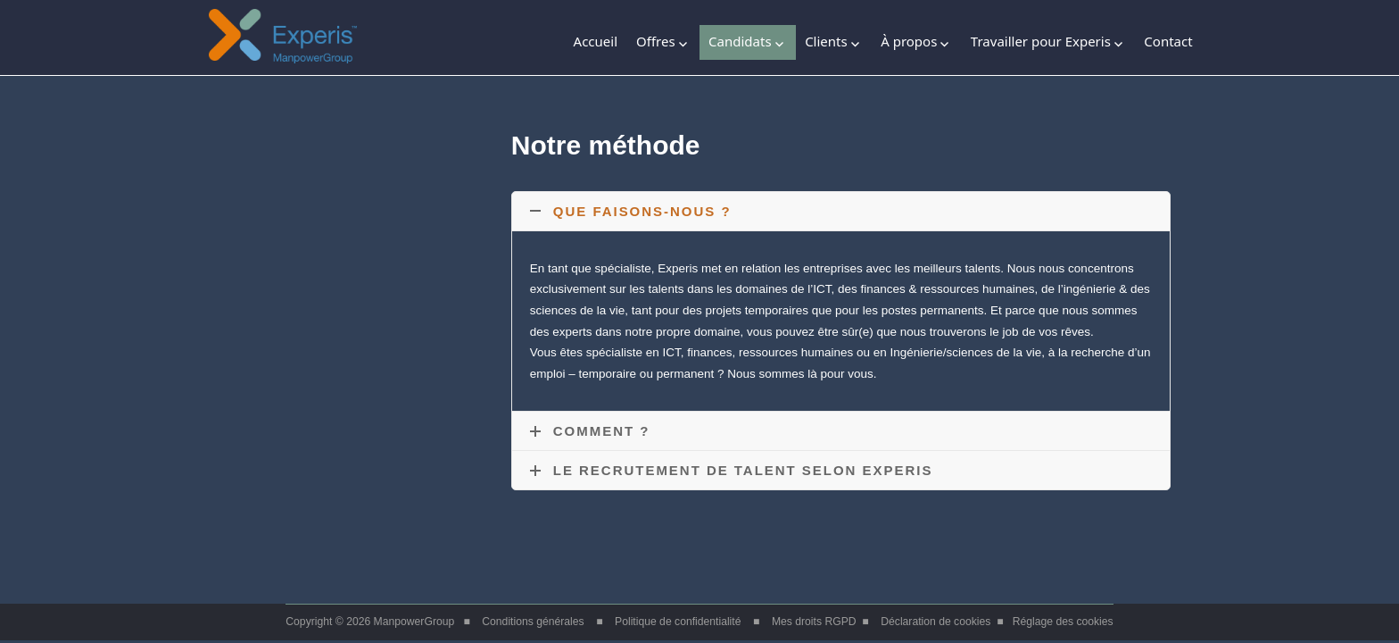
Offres (655, 41)
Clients (826, 41)
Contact (1168, 41)
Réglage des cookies (1063, 621)
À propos (909, 41)
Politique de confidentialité (678, 621)
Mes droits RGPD (814, 621)
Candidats (740, 41)
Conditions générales (533, 621)
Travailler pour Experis (1041, 41)
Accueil (595, 41)
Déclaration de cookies (935, 621)
